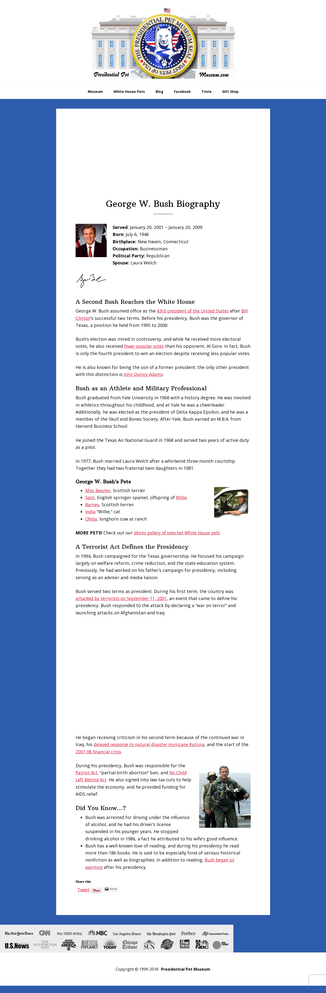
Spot (90, 504)
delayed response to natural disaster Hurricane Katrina (151, 752)
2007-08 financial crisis (107, 759)
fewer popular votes (145, 346)
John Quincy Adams (144, 381)
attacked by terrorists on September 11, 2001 (124, 605)
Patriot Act (87, 780)
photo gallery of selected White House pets (179, 540)
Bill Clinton (87, 318)
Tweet (84, 896)
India (90, 519)
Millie (182, 504)
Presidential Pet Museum (163, 42)
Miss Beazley (98, 497)
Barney (92, 511)
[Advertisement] (163, 162)
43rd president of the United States (194, 311)
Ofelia (91, 526)
